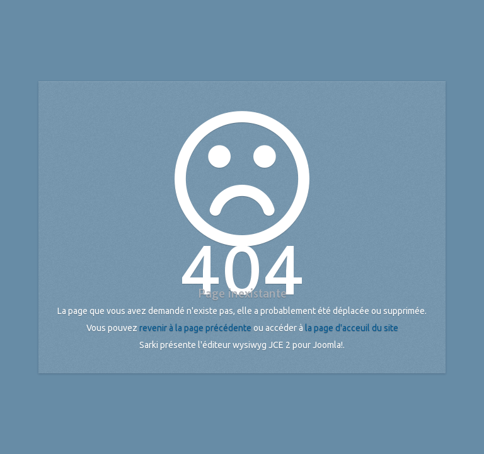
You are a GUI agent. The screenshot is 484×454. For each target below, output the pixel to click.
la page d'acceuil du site (351, 328)
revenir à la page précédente (195, 328)
